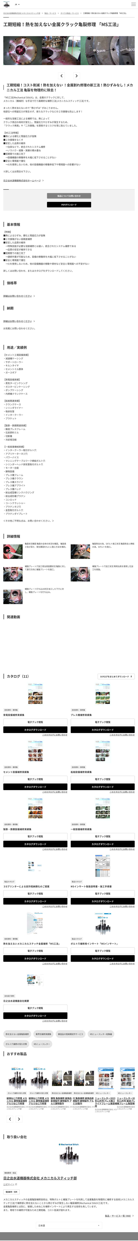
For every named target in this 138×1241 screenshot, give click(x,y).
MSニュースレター (42, 1044)
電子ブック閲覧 (35, 722)
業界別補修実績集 (43, 1034)
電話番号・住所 (11, 1192)
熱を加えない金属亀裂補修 (17, 1034)
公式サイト (10, 1184)
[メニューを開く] (133, 4)
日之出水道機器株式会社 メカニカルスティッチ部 (40, 1178)
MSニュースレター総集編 (101, 1034)
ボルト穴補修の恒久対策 (16, 1044)
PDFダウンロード (69, 204)
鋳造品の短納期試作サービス (70, 1034)
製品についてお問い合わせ (69, 195)
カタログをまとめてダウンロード (116, 676)
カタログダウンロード (35, 729)
